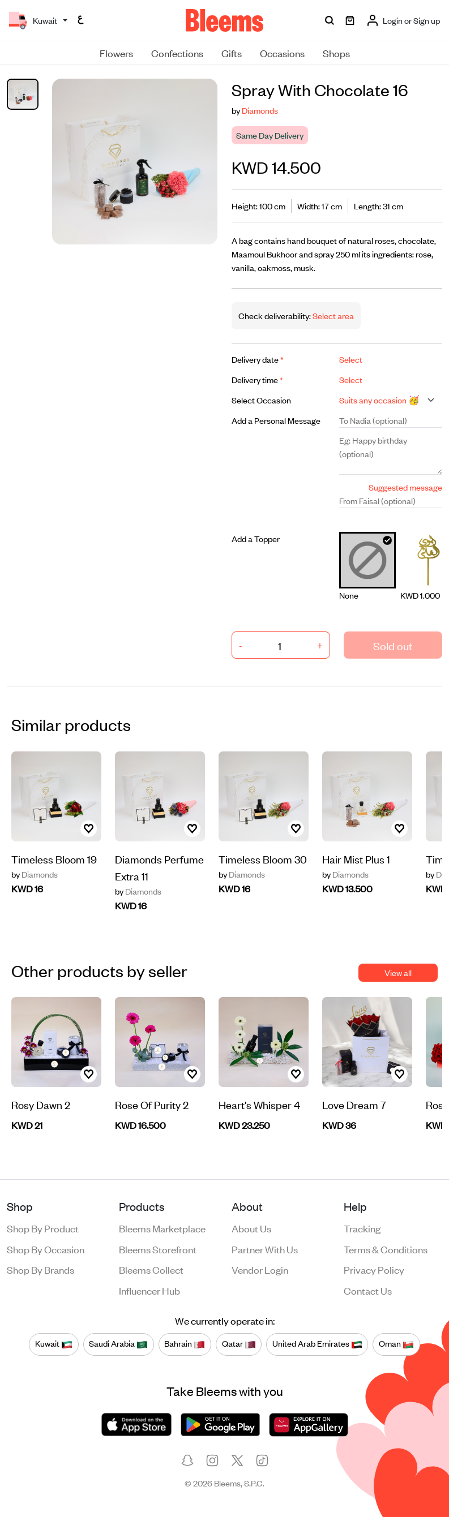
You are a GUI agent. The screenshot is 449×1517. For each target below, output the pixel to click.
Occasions (282, 52)
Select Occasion (261, 400)
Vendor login (260, 1269)
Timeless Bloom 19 (54, 859)
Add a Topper (256, 538)
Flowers (116, 52)
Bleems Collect (151, 1269)
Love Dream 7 (354, 1104)
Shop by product (43, 1228)
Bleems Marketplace (162, 1228)
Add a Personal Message (276, 420)
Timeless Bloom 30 (263, 859)
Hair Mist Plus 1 (356, 859)
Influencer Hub (149, 1290)
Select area (332, 315)
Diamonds (260, 110)
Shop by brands (40, 1269)
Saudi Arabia (118, 1344)
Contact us (368, 1290)
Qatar (239, 1344)
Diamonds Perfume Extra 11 (159, 867)
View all (398, 972)
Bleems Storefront (157, 1249)
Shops (336, 52)
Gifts (231, 52)
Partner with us (265, 1249)
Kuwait (53, 1344)
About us (251, 1228)
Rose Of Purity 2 (152, 1104)
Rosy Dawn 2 (40, 1104)
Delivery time (257, 379)
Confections (177, 52)
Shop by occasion (45, 1249)
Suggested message (405, 487)
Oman (396, 1344)
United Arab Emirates (317, 1344)
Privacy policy (374, 1269)
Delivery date (258, 359)
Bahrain (184, 1344)
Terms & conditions (385, 1249)
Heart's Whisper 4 (259, 1104)
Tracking (362, 1228)
